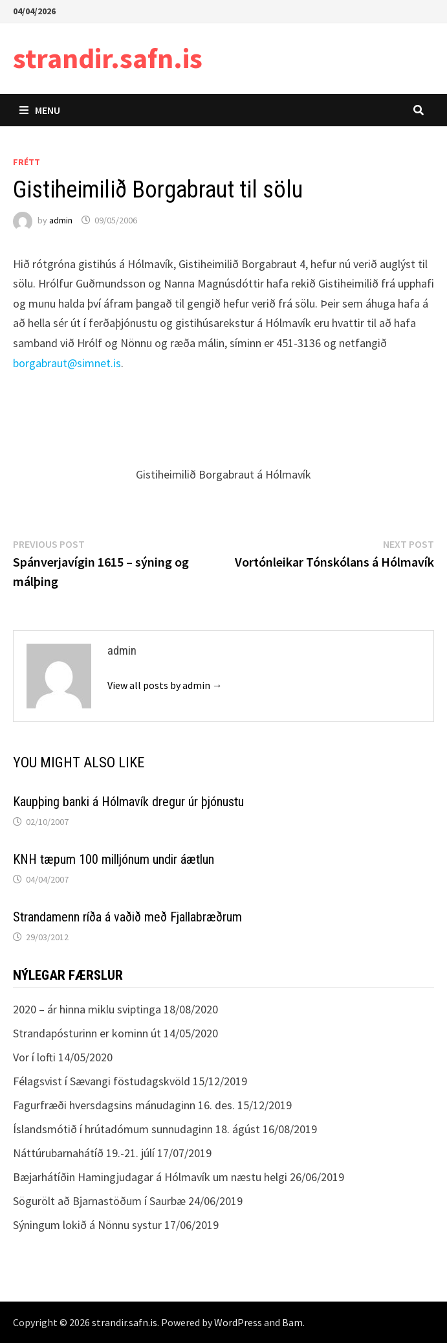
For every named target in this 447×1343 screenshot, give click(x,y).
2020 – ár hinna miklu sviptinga (87, 1009)
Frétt (26, 162)
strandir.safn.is (107, 58)
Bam (292, 1322)
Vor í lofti (34, 1057)
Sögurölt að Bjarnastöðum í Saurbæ (99, 1200)
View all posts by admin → (165, 685)
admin (60, 220)
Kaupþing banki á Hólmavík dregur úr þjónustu (128, 801)
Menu (39, 110)
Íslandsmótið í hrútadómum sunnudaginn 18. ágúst (136, 1129)
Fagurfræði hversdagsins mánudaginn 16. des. (124, 1105)
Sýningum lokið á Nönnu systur (87, 1224)
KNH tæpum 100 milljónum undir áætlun (113, 859)
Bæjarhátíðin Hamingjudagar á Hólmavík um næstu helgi (150, 1176)
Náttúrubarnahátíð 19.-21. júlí (84, 1153)
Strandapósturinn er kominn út (87, 1033)
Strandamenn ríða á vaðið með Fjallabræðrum (127, 917)
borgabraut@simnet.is (67, 363)
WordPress (238, 1322)
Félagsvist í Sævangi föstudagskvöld (101, 1081)
